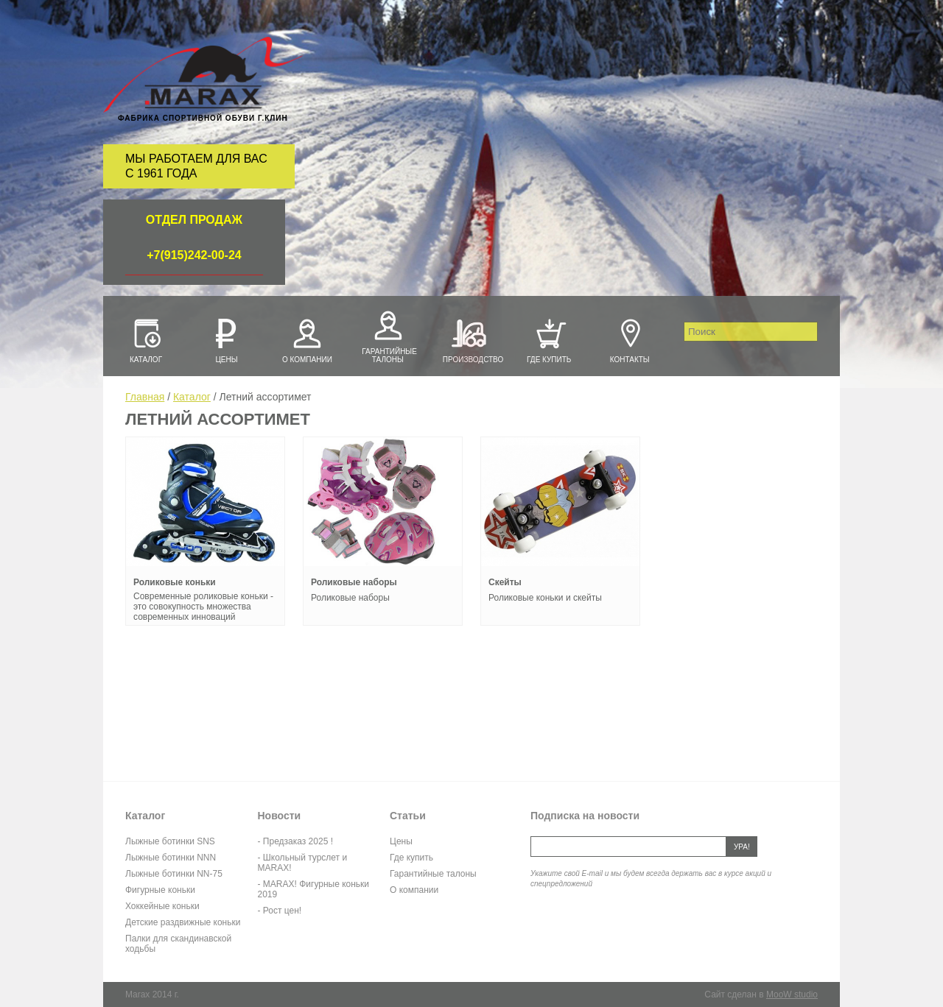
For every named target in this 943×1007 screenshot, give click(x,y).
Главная (144, 397)
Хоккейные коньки (162, 906)
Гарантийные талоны (387, 335)
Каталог (146, 339)
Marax (203, 75)
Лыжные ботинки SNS (170, 841)
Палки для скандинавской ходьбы (178, 943)
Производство (468, 339)
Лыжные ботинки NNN (170, 857)
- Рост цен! (280, 910)
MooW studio (792, 994)
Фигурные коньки (160, 890)
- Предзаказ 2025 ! (295, 841)
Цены (226, 339)
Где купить (549, 339)
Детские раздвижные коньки (182, 922)
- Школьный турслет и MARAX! (303, 862)
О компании (307, 339)
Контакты (630, 339)
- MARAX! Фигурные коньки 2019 (314, 889)
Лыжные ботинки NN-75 (173, 874)
